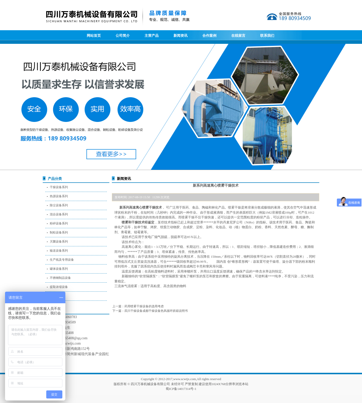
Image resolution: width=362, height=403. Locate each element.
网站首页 (94, 36)
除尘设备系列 (59, 205)
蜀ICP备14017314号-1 (181, 389)
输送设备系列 (59, 250)
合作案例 (209, 36)
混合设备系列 (59, 214)
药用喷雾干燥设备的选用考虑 (144, 306)
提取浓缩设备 (59, 287)
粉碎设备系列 (59, 223)
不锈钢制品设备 (60, 278)
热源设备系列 (59, 196)
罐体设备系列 (59, 269)
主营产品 (152, 36)
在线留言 (238, 36)
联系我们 (267, 36)
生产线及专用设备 (62, 259)
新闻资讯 (180, 36)
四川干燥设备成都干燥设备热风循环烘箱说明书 (156, 311)
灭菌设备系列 (59, 241)
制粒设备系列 (59, 232)
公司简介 (123, 36)
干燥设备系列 (59, 187)
